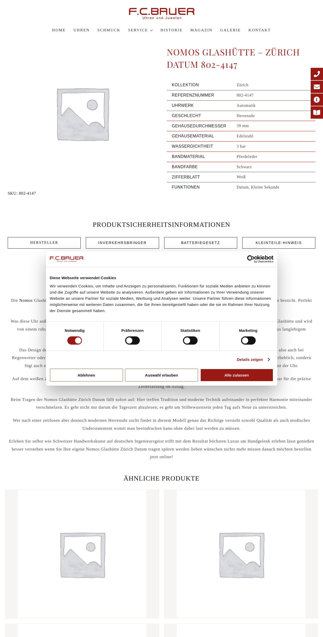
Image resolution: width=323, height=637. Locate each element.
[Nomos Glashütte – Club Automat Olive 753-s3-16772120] (82, 554)
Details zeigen (250, 359)
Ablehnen (86, 375)
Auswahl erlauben (161, 375)
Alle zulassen (236, 375)
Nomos (26, 300)
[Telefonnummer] (317, 74)
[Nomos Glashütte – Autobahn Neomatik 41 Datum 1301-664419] (241, 554)
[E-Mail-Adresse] (317, 87)
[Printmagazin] (317, 112)
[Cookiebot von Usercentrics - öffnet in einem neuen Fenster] (250, 259)
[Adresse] (317, 99)
